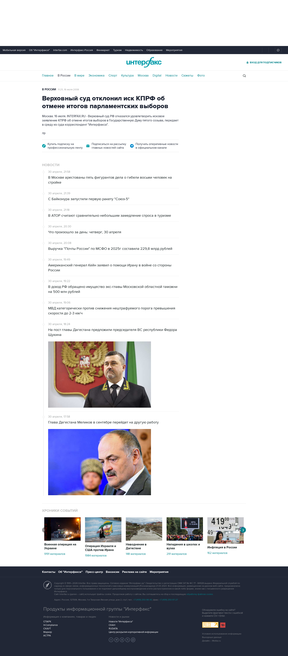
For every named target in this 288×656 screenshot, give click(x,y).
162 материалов (217, 553)
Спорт (113, 75)
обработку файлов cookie (199, 594)
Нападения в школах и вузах (183, 546)
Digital (157, 75)
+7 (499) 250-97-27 (168, 599)
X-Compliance (50, 625)
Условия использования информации (221, 633)
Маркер (47, 632)
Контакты (48, 572)
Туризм (117, 50)
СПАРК (47, 621)
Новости (171, 75)
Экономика (97, 75)
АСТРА (47, 635)
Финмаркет (103, 50)
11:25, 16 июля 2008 (68, 89)
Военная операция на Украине (60, 546)
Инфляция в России (222, 547)
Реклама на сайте (134, 572)
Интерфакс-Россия (82, 50)
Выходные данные (212, 637)
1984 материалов (96, 555)
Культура (127, 75)
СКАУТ (47, 628)
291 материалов (177, 554)
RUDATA (113, 628)
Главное (48, 75)
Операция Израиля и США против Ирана (100, 548)
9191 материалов (54, 554)
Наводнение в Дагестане (136, 546)
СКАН (112, 625)
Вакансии (112, 572)
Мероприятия (174, 50)
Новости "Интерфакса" (121, 621)
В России (64, 75)
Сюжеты (187, 75)
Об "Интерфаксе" (39, 50)
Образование (154, 50)
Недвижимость (134, 50)
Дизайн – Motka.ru (211, 640)
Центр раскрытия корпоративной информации (133, 632)
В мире (79, 75)
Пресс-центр (94, 572)
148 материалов (136, 554)
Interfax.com (60, 50)
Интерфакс (144, 62)
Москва (143, 75)
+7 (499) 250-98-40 (142, 599)
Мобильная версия (14, 50)
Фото (201, 75)
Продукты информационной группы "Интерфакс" (97, 609)
